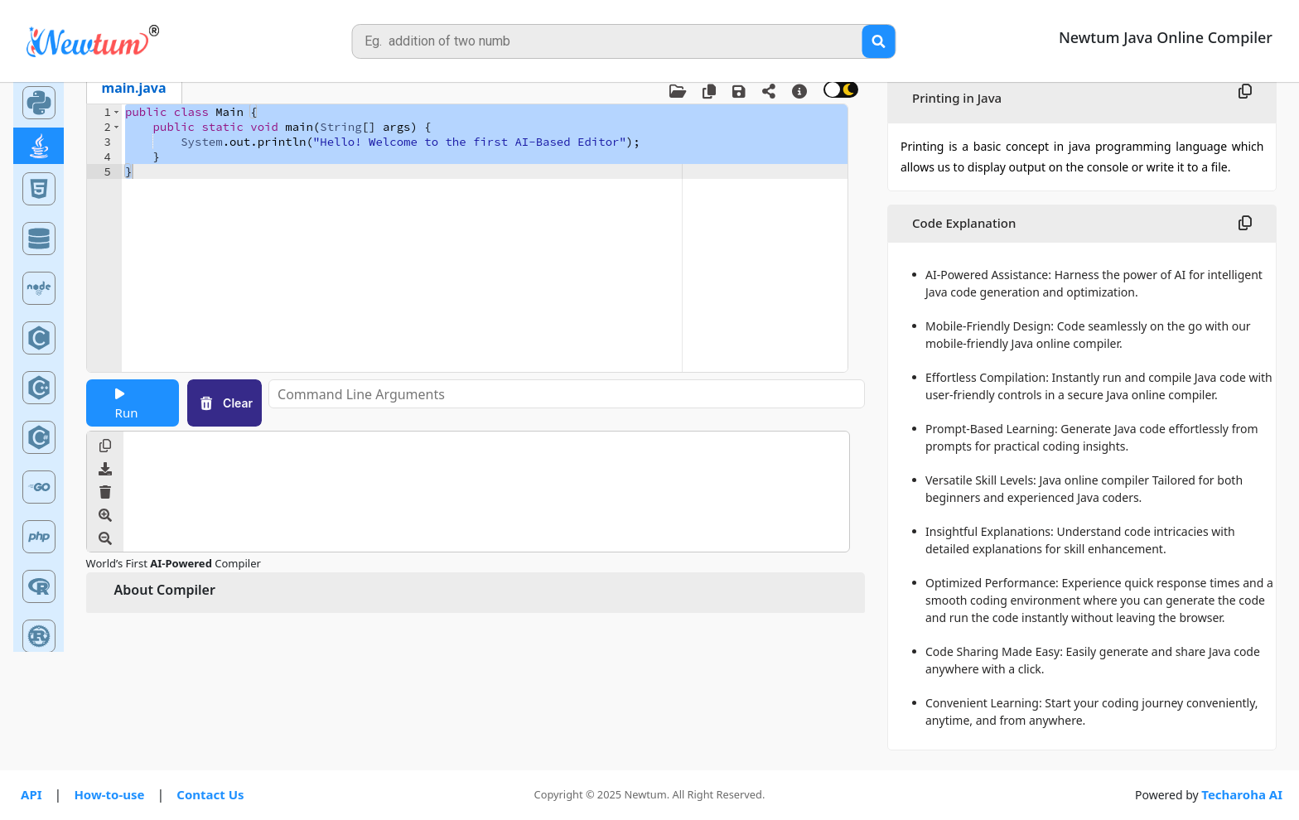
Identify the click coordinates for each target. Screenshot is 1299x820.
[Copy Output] (105, 447)
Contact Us (210, 794)
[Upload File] (684, 91)
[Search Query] (878, 41)
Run (126, 404)
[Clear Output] (105, 493)
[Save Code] (745, 91)
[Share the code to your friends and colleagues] (775, 91)
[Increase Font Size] (105, 516)
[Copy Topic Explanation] (1245, 91)
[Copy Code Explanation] (1245, 223)
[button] (116, 111)
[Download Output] (105, 470)
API (31, 794)
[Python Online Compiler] (39, 100)
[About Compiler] (806, 91)
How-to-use (109, 794)
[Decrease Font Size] (105, 540)
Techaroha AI (1241, 794)
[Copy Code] (716, 91)
